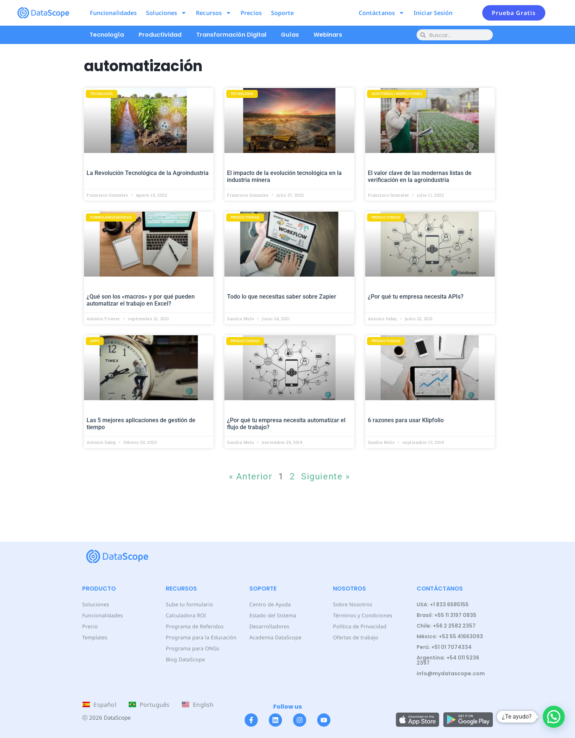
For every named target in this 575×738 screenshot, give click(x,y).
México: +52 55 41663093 (450, 636)
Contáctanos (381, 13)
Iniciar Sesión (433, 13)
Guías (290, 34)
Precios (251, 13)
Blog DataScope (185, 659)
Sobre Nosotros (352, 604)
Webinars (328, 34)
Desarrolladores (269, 626)
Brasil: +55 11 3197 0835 (446, 615)
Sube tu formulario (189, 604)
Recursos (213, 13)
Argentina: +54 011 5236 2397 (448, 660)
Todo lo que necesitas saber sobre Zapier (281, 296)
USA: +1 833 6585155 (443, 604)
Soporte (282, 13)
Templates (94, 637)
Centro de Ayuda (269, 604)
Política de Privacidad (359, 626)
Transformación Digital (231, 34)
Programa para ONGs (192, 648)
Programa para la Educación (200, 637)
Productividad (160, 34)
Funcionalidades (113, 13)
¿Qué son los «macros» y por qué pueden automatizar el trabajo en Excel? (141, 300)
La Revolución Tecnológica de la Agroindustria (148, 172)
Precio (89, 626)
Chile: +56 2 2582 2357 (446, 625)
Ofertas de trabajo (355, 637)
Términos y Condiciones (362, 615)
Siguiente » (325, 476)
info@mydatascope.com (451, 673)
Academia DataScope (275, 637)
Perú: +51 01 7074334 (444, 647)
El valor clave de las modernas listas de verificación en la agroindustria (420, 176)
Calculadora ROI (186, 615)
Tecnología (106, 34)
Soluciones (166, 13)
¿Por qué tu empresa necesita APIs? (416, 296)
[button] (554, 717)
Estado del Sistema (272, 615)
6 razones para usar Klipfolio (406, 420)
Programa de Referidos (194, 626)
